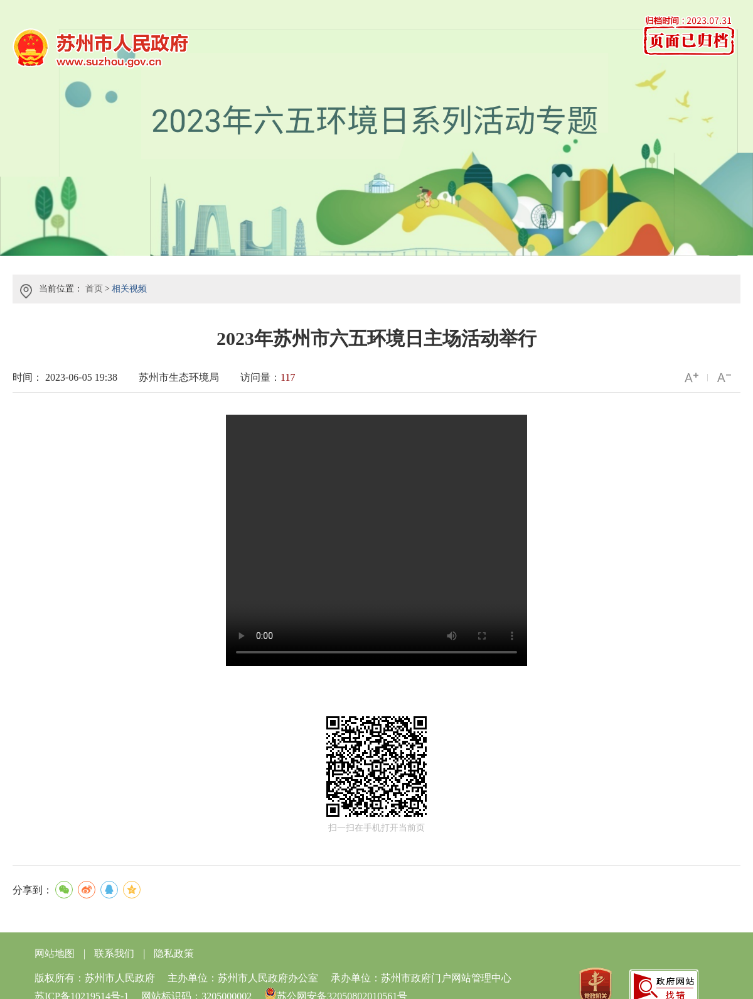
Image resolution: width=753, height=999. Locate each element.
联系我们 (114, 953)
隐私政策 (174, 953)
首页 (94, 288)
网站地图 (55, 953)
